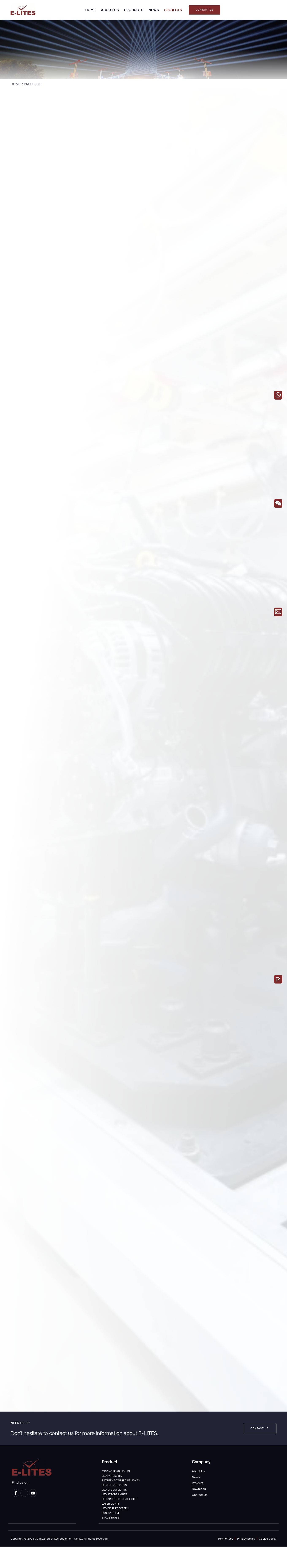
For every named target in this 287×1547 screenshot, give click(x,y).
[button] (204, 10)
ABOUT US (110, 10)
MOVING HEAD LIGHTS (116, 1471)
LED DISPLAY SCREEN (115, 1509)
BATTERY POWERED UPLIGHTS (121, 1481)
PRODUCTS (133, 10)
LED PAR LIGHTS (112, 1476)
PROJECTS (173, 10)
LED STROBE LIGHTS (114, 1495)
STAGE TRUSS (110, 1518)
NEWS (154, 10)
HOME (90, 10)
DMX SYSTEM (110, 1513)
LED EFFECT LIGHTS (114, 1485)
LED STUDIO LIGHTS (114, 1490)
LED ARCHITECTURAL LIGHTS (120, 1499)
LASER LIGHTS (111, 1504)
